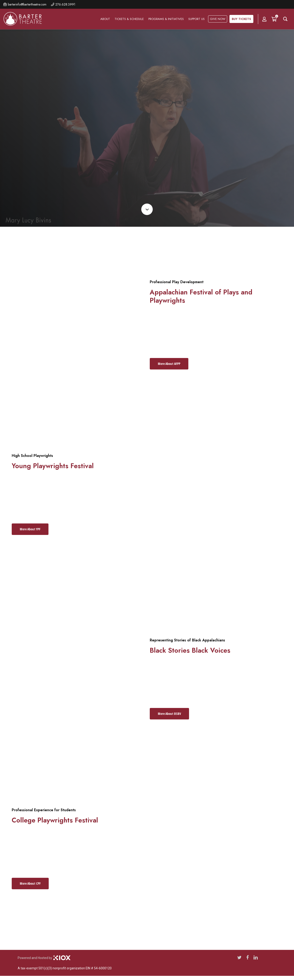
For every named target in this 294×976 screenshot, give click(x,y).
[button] (169, 363)
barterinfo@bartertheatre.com (27, 4)
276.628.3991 (65, 4)
